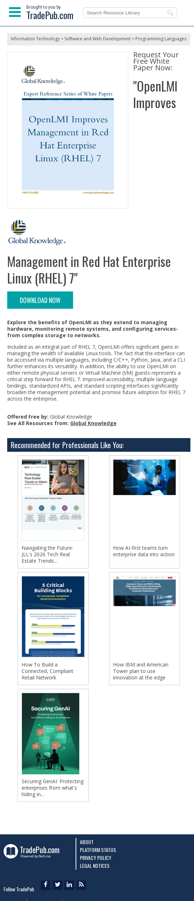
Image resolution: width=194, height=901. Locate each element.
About (87, 842)
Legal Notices (94, 865)
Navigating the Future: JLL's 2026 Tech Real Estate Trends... (47, 554)
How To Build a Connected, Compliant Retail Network (47, 671)
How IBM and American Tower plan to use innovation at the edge (140, 671)
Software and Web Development (97, 39)
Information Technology (35, 39)
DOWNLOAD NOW (40, 300)
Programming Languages (160, 39)
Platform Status (98, 849)
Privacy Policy (95, 857)
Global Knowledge (93, 423)
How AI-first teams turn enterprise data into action (144, 551)
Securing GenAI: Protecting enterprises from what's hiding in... (53, 788)
